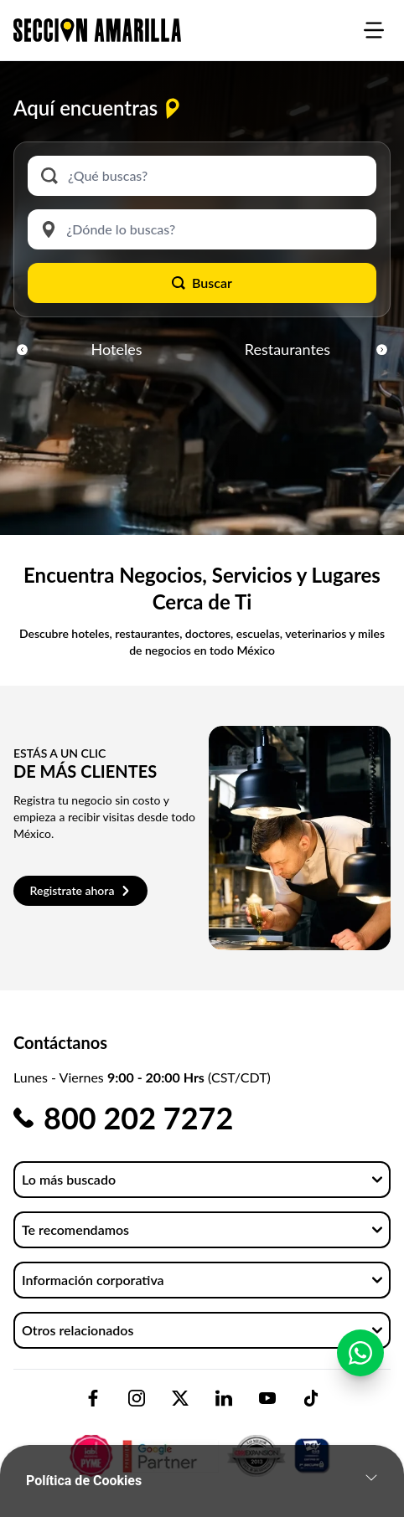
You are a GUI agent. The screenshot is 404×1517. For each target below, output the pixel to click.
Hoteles (116, 349)
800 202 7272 (138, 1117)
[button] (22, 349)
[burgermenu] (374, 30)
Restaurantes (287, 349)
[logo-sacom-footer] (202, 1441)
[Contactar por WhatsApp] (360, 1362)
